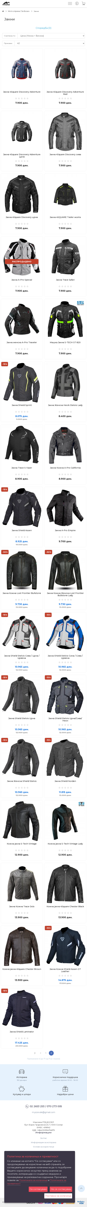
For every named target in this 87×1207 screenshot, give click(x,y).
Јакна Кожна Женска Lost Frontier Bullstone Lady (65, 594)
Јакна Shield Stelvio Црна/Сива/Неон (65, 719)
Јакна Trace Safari (65, 280)
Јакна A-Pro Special (21, 280)
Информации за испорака (43, 1142)
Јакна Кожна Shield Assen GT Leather (65, 970)
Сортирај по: (10, 36)
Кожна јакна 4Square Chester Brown (21, 969)
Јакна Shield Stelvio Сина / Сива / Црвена (65, 656)
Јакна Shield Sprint (22, 405)
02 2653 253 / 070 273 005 (43, 1106)
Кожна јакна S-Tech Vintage (22, 843)
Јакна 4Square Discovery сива (65, 154)
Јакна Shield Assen (22, 530)
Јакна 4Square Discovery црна (22, 217)
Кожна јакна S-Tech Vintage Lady (65, 843)
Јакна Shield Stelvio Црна (21, 718)
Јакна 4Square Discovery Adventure (21, 92)
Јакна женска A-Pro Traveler (22, 342)
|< (35, 1053)
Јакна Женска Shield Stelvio (22, 781)
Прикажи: (8, 43)
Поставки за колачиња (58, 1195)
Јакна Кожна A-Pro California (65, 468)
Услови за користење (43, 1147)
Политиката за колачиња (33, 1180)
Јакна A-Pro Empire (65, 530)
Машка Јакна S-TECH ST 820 (65, 342)
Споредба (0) (43, 28)
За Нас (43, 1138)
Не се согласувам (61, 1189)
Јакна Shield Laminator (22, 1031)
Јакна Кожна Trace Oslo (21, 906)
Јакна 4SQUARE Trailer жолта (65, 217)
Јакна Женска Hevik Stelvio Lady (65, 405)
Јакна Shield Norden (65, 781)
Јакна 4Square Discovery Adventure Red (65, 93)
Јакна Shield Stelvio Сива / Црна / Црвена (21, 656)
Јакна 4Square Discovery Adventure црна (21, 155)
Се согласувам (38, 1189)
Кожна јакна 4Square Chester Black (65, 906)
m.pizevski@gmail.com (43, 1112)
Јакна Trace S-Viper (21, 468)
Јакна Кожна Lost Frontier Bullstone (22, 593)
